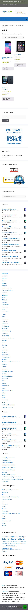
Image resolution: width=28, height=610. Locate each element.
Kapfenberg (5, 326)
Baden (4, 281)
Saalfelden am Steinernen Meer (11, 362)
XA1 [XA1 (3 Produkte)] (18, 549)
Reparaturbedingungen (8, 467)
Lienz (3, 347)
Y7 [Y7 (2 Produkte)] (6, 551)
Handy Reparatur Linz (8, 457)
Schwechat (5, 369)
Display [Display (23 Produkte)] (21, 537)
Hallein (4, 314)
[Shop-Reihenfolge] (13, 37)
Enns (3, 297)
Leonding (4, 345)
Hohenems (5, 319)
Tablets (4, 518)
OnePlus (4, 509)
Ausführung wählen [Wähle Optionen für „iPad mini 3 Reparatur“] (19, 65)
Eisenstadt (5, 295)
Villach (4, 393)
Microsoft (4, 504)
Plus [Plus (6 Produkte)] (23, 543)
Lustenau (4, 350)
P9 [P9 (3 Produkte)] (17, 543)
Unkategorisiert (6, 520)
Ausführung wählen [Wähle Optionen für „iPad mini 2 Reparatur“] (6, 98)
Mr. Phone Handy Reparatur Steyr (11, 477)
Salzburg (4, 364)
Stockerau (5, 378)
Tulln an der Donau (7, 390)
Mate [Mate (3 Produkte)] (20, 541)
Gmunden (5, 307)
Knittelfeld (5, 333)
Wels (3, 395)
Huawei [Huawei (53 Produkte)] (13, 539)
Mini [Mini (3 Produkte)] (9, 543)
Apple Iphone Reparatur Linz (10, 489)
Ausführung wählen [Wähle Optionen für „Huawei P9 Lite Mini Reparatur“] (6, 68)
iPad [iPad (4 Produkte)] (18, 539)
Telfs (3, 381)
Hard (3, 316)
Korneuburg (5, 335)
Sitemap (4, 472)
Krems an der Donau (8, 338)
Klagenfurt (5, 328)
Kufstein (4, 340)
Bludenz (4, 283)
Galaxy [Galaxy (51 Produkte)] (4, 539)
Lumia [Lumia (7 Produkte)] (15, 541)
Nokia (3, 506)
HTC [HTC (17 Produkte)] (9, 539)
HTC (3, 494)
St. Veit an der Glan (7, 376)
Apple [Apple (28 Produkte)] (13, 536)
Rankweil (4, 359)
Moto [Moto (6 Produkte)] (11, 543)
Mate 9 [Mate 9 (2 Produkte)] (22, 541)
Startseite (4, 25)
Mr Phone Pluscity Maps (9, 474)
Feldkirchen (5, 304)
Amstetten (5, 273)
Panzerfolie (5, 511)
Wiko (3, 523)
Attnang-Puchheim (7, 407)
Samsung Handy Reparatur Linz (11, 513)
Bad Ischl (4, 278)
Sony (3, 516)
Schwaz (4, 366)
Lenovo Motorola (7, 499)
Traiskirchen (5, 385)
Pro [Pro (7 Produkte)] (25, 543)
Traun (3, 388)
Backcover (5, 492)
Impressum (5, 481)
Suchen (6, 120)
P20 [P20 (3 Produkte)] (21, 543)
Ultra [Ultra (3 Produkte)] (16, 549)
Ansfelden (5, 276)
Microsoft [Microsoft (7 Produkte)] (5, 543)
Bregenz (4, 285)
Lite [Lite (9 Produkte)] (13, 541)
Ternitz (4, 383)
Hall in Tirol (5, 312)
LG (3, 501)
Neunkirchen (5, 354)
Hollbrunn (5, 321)
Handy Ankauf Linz (7, 462)
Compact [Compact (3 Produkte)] (17, 536)
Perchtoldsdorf (6, 357)
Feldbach (4, 300)
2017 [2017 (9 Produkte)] (6, 536)
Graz (3, 309)
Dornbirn (4, 292)
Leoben (4, 342)
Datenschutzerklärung (8, 469)
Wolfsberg (5, 400)
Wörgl (3, 402)
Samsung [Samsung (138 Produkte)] (6, 548)
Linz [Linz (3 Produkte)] (11, 541)
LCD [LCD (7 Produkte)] (3, 541)
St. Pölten (4, 373)
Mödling (4, 352)
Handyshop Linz (6, 460)
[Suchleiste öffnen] (26, 19)
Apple (3, 585)
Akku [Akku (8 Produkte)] (9, 536)
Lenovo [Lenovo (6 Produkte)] (6, 541)
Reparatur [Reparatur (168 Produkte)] (10, 545)
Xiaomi (4, 525)
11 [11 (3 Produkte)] (4, 536)
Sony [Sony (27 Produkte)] (13, 549)
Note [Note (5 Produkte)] (14, 543)
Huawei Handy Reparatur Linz (10, 497)
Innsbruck (5, 323)
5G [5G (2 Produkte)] (2, 536)
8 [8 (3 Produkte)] (3, 536)
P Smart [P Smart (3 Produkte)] (3, 546)
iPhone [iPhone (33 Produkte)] (21, 539)
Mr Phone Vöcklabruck (8, 404)
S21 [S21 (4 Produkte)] (16, 546)
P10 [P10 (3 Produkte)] (19, 543)
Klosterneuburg (6, 331)
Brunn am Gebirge (7, 290)
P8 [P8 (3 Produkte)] (16, 543)
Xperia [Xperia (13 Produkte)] (4, 551)
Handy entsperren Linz (8, 465)
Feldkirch (4, 302)
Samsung (4, 591)
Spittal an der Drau (7, 371)
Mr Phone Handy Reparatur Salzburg (12, 479)
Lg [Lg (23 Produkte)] (9, 541)
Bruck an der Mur (7, 288)
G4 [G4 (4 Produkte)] (25, 536)
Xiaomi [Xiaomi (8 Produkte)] (20, 549)
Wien (3, 397)
